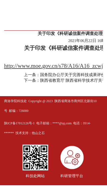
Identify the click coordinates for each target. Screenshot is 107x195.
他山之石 (38, 133)
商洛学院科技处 (15, 101)
